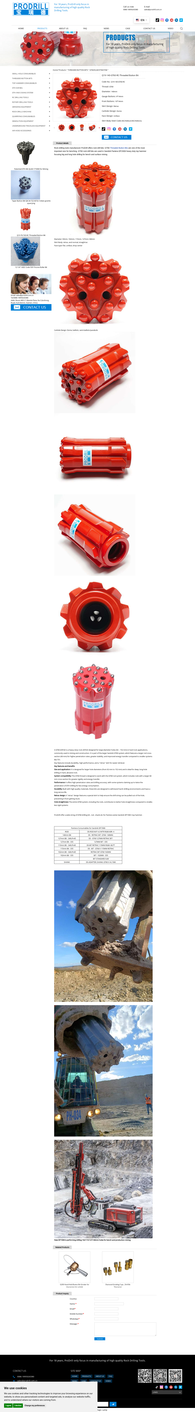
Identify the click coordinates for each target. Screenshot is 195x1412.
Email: (72, 1309)
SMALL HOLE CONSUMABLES (31, 73)
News (106, 28)
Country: (73, 1299)
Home (21, 28)
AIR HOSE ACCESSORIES (31, 130)
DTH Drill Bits (31, 88)
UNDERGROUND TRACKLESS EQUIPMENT (31, 126)
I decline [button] (18, 1405)
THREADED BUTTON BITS (31, 78)
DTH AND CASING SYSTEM (31, 92)
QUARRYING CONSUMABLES (31, 116)
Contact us (149, 28)
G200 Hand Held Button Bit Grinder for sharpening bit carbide (74, 1285)
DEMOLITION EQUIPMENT (31, 121)
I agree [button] (8, 1405)
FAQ (85, 28)
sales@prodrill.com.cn (153, 9)
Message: (74, 1324)
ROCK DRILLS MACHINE (31, 111)
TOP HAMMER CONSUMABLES (31, 83)
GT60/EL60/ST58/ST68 (98, 70)
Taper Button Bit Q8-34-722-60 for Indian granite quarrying (31, 202)
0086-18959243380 (130, 9)
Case (128, 28)
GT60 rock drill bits (86, 151)
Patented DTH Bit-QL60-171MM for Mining (31, 169)
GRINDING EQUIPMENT (31, 107)
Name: (73, 1304)
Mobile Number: (77, 1314)
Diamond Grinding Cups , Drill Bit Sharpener (117, 1285)
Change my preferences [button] (35, 1405)
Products (42, 28)
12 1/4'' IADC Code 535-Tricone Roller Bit (31, 267)
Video (170, 28)
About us (63, 28)
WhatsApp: (74, 1319)
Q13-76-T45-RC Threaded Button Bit (31, 235)
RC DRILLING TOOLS (31, 97)
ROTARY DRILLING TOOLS (31, 102)
